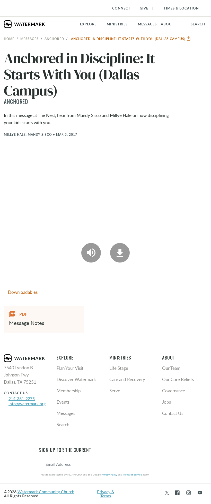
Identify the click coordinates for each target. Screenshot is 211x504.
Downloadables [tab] (23, 292)
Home (9, 39)
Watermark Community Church (45, 491)
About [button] (167, 24)
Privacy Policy (109, 474)
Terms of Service (132, 474)
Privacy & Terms (105, 493)
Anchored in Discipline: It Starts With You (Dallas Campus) (131, 39)
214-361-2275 (21, 398)
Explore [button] (88, 24)
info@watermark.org (27, 403)
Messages (29, 39)
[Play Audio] (91, 252)
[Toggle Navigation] (178, 8)
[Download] (120, 252)
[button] (120, 24)
